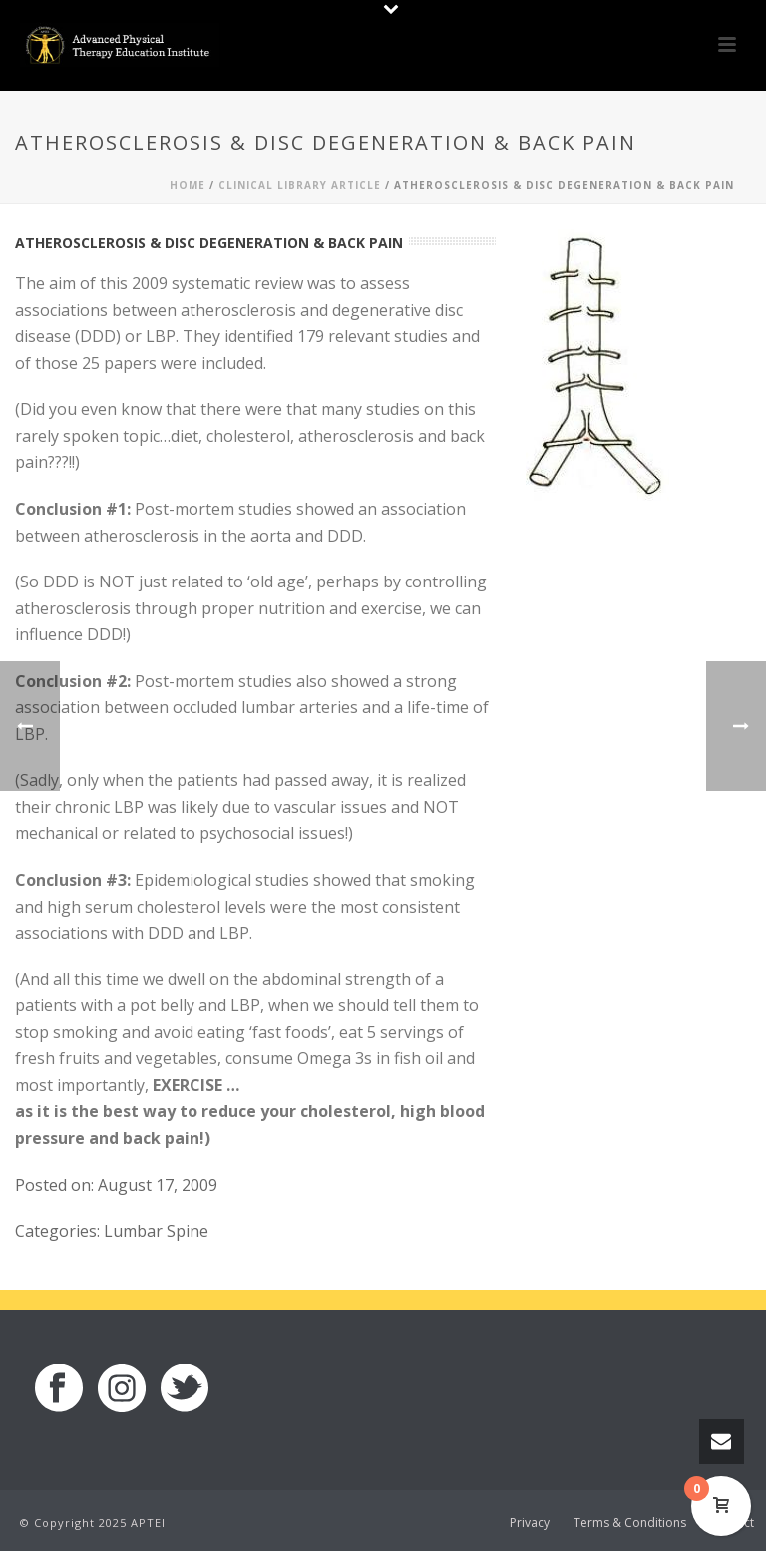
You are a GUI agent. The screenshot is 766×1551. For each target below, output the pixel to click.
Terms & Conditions (630, 1523)
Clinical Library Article (299, 185)
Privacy (530, 1523)
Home (187, 185)
